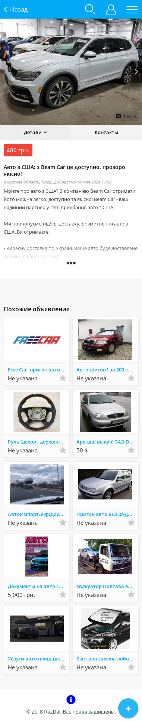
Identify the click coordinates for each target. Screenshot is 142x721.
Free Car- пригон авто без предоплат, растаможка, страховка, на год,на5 (38, 369)
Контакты (107, 132)
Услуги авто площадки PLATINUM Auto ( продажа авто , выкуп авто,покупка (38, 658)
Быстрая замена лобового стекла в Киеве (107, 658)
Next (136, 72)
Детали (33, 132)
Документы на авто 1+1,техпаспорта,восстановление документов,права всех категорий (38, 586)
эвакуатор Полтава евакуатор (107, 586)
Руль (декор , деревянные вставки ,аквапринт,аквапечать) (38, 441)
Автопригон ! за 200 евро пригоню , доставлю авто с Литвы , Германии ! (107, 369)
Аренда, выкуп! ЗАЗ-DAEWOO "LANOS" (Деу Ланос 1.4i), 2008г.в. (107, 441)
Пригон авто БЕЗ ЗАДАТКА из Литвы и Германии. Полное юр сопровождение (107, 514)
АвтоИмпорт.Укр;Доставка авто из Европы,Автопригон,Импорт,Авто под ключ (38, 514)
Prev (5, 72)
